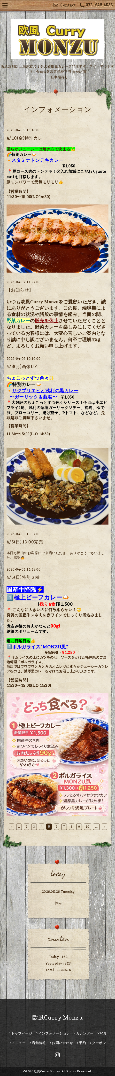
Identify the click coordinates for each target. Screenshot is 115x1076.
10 (87, 826)
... (96, 826)
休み (58, 903)
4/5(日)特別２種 (23, 577)
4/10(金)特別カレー (27, 138)
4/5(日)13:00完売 (25, 541)
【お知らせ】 (20, 289)
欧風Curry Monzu (57, 1017)
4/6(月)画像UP (22, 366)
